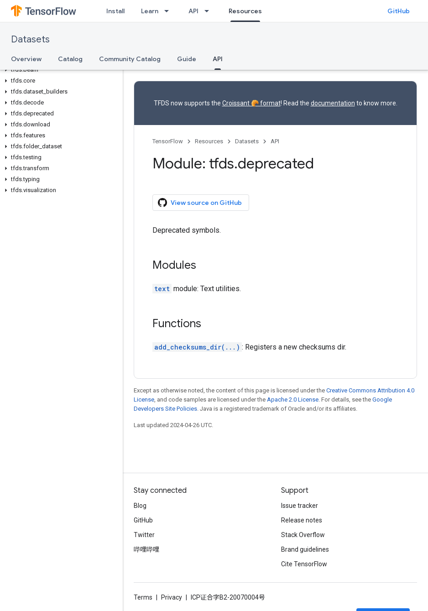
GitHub (398, 11)
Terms (143, 597)
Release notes (301, 520)
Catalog (70, 59)
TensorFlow (167, 141)
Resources (209, 141)
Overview (26, 59)
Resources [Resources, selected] (245, 11)
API (193, 11)
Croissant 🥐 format (251, 103)
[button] (59, 69)
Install (115, 11)
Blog (140, 505)
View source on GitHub (200, 202)
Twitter (144, 534)
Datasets (30, 39)
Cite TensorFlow (304, 564)
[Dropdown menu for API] (209, 11)
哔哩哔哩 (146, 549)
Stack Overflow (303, 534)
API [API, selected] (218, 59)
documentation (333, 103)
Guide (186, 59)
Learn (149, 11)
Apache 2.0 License (292, 399)
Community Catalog (130, 59)
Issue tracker (299, 505)
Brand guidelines (305, 549)
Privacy (171, 597)
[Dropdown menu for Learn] (169, 11)
